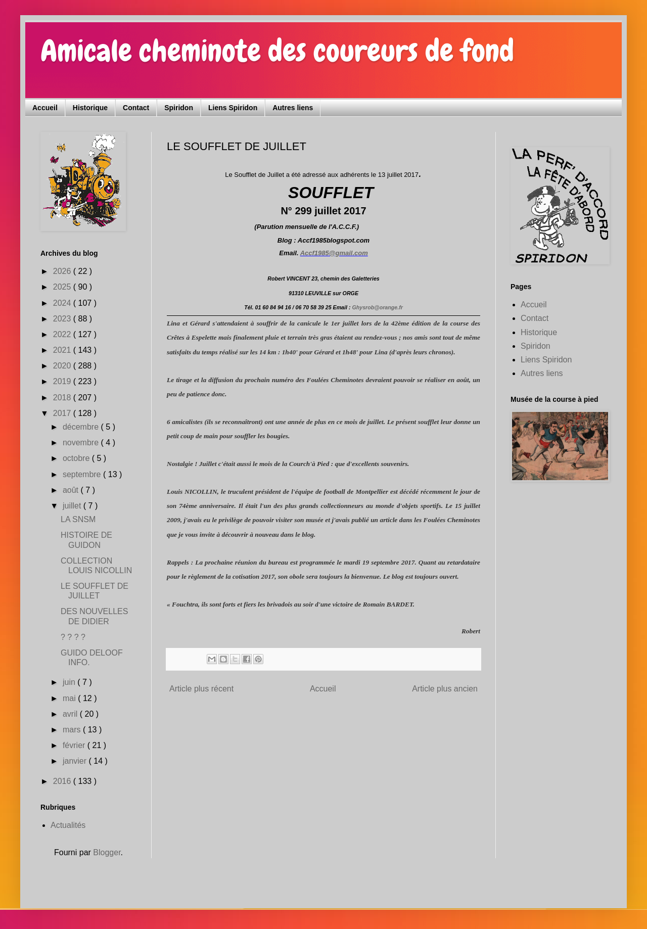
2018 (63, 397)
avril (71, 714)
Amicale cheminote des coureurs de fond (277, 50)
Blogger (106, 852)
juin (70, 682)
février (75, 745)
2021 (63, 350)
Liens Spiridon (232, 108)
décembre (82, 427)
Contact (136, 108)
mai (70, 698)
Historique (90, 108)
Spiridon (178, 108)
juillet (73, 505)
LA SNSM (78, 519)
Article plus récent (201, 688)
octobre (77, 458)
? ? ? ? (73, 637)
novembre (82, 442)
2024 (63, 303)
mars (73, 729)
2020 (63, 365)
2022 (63, 334)
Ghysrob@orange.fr (377, 307)
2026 (63, 271)
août (72, 490)
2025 (63, 287)
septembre (83, 474)
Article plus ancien (445, 688)
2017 (63, 413)
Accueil (45, 108)
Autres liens (292, 108)
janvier (76, 761)
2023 (63, 318)
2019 (63, 381)
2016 (63, 781)
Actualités (68, 825)
